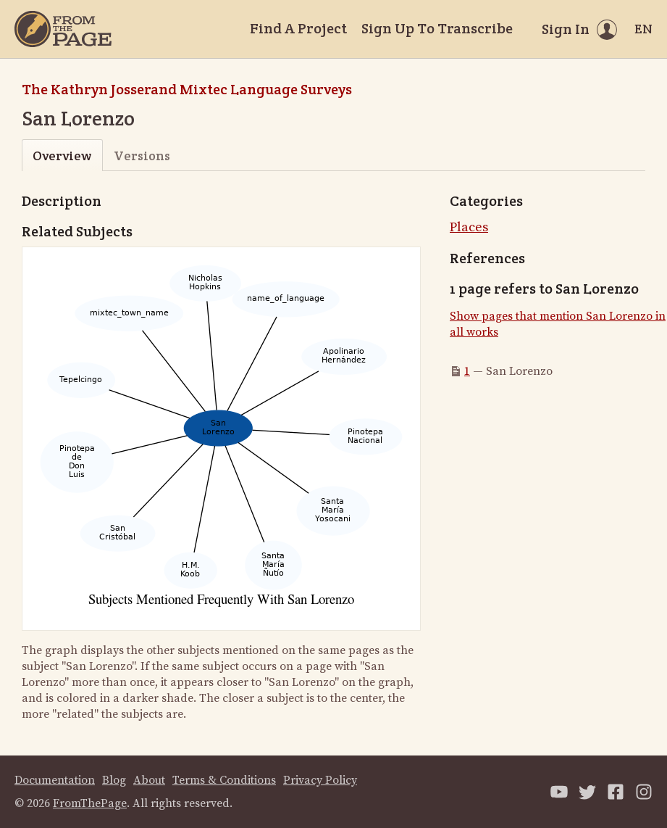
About (149, 780)
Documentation (54, 780)
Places (469, 227)
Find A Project (298, 28)
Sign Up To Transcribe (437, 28)
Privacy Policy (320, 780)
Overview (62, 155)
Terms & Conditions (224, 780)
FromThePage (90, 803)
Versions (142, 155)
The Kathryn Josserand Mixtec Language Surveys (187, 89)
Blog (114, 780)
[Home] (63, 29)
